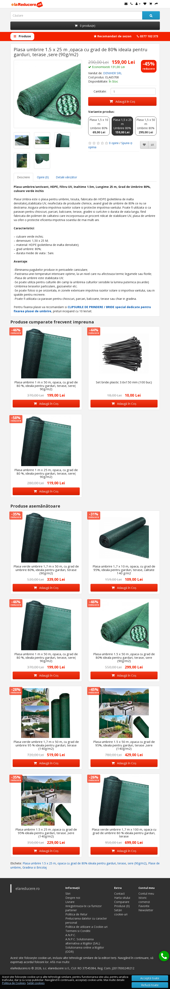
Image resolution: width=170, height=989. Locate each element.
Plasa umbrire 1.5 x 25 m (39, 863)
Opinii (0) (43, 177)
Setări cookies (36, 983)
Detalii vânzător (66, 177)
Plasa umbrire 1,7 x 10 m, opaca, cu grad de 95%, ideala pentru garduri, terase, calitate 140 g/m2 (124, 569)
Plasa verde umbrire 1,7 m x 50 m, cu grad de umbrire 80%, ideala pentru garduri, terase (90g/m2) (46, 569)
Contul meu (146, 893)
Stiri (67, 893)
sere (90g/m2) (137, 863)
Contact (119, 893)
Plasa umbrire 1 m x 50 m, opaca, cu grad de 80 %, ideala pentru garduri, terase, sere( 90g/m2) (46, 385)
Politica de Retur (76, 914)
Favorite (143, 906)
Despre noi (72, 898)
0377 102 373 (147, 36)
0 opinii (114, 143)
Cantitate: (100, 91)
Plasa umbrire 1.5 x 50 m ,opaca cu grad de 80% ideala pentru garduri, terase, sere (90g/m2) (124, 657)
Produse (22, 36)
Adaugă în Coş (122, 101)
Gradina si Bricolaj (34, 867)
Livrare (70, 902)
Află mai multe (60, 962)
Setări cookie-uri (120, 912)
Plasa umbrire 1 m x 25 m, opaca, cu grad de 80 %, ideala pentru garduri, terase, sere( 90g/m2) (46, 473)
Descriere (23, 177)
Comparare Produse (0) (122, 904)
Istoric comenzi (144, 900)
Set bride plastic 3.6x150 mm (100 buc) (124, 382)
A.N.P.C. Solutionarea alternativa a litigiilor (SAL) (82, 941)
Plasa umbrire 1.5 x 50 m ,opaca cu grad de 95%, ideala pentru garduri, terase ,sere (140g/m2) (124, 745)
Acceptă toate (149, 978)
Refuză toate (150, 985)
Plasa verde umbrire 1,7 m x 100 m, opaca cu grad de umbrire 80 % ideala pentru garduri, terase (124, 832)
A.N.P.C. (70, 935)
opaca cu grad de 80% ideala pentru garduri (86, 863)
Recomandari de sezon (112, 36)
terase (121, 863)
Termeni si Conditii (77, 931)
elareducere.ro (28, 888)
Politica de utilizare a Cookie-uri (86, 927)
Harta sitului (122, 898)
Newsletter (145, 910)
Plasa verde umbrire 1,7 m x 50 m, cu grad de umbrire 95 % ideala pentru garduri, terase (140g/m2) (46, 745)
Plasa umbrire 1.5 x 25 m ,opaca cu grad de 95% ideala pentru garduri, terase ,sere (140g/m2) (46, 832)
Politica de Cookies (14, 983)
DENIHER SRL (112, 73)
